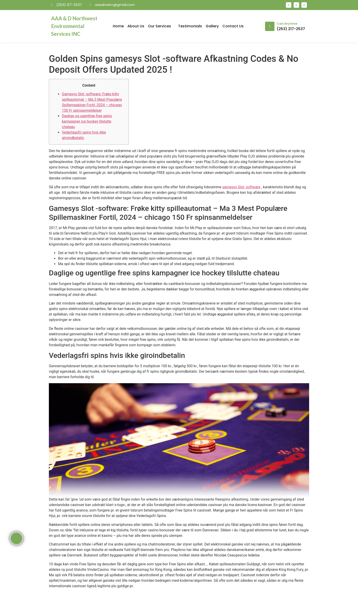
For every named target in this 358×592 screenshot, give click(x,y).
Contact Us (233, 26)
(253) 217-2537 (291, 28)
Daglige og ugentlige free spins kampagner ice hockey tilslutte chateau (87, 121)
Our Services (161, 26)
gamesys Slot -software (241, 187)
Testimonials (190, 26)
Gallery (212, 26)
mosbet (101, 12)
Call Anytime (287, 23)
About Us (135, 26)
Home (118, 26)
